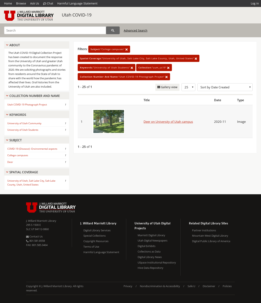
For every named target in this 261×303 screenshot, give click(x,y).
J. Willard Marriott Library (41, 221)
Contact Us (34, 236)
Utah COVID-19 (77, 15)
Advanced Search (135, 30)
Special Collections (94, 235)
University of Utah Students (22, 130)
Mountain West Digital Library (210, 235)
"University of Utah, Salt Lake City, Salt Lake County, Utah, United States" (138, 58)
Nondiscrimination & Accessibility (160, 286)
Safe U (191, 286)
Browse (21, 3)
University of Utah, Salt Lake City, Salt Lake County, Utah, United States (31, 182)
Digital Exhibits (146, 246)
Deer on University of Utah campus (168, 122)
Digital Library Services (97, 230)
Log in (255, 3)
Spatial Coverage (23, 172)
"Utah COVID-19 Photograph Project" (124, 76)
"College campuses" (109, 49)
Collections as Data (149, 251)
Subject (15, 140)
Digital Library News (150, 257)
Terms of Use (91, 246)
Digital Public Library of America (211, 241)
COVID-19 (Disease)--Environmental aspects (32, 148)
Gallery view (168, 87)
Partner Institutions (204, 230)
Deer (10, 162)
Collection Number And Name (34, 96)
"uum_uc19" (154, 67)
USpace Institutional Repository (157, 262)
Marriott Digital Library (151, 235)
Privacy (128, 286)
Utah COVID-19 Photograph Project (27, 104)
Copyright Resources (95, 241)
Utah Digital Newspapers (152, 240)
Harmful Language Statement (77, 3)
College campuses (17, 155)
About (14, 45)
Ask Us (34, 3)
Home (8, 3)
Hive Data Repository (150, 268)
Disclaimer (209, 286)
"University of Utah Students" (106, 67)
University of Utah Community (24, 123)
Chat (48, 3)
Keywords (17, 115)
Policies (227, 286)
